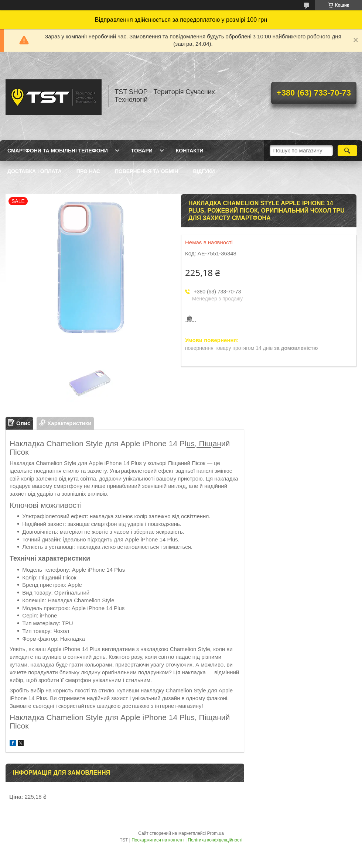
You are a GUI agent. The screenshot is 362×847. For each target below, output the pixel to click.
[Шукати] (347, 150)
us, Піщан (204, 443)
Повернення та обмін (146, 171)
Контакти (190, 151)
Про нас (88, 171)
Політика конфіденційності (215, 840)
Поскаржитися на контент (158, 840)
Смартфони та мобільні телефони (57, 151)
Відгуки (204, 171)
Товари (142, 151)
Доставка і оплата (34, 171)
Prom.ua (215, 833)
